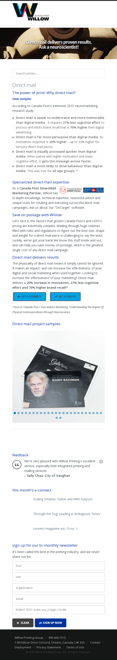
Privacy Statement (49, 647)
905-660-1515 (57, 638)
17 (75, 413)
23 (97, 413)
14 (63, 413)
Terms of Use (75, 647)
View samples (21, 99)
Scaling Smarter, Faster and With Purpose (63, 499)
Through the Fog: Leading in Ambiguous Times (66, 514)
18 (78, 413)
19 (82, 413)
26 (60, 418)
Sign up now (52, 623)
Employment (23, 647)
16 (71, 413)
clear (24, 623)
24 (101, 413)
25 (57, 418)
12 (56, 413)
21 (90, 413)
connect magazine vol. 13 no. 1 (55, 528)
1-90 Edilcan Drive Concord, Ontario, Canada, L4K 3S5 (50, 642)
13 (60, 413)
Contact (95, 642)
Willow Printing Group (29, 638)
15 (67, 413)
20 (86, 413)
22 (93, 413)
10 (48, 413)
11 (52, 413)
